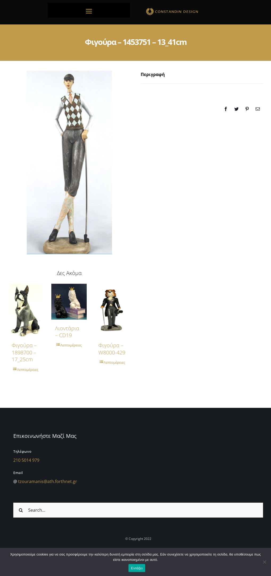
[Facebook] (225, 109)
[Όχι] (264, 562)
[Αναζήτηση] (20, 510)
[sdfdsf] (182, 9)
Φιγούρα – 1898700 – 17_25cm (24, 352)
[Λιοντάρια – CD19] (69, 302)
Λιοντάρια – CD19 (67, 332)
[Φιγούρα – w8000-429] (112, 310)
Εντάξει (137, 568)
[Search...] (138, 510)
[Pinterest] (247, 109)
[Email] (257, 109)
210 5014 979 (26, 460)
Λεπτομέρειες (27, 369)
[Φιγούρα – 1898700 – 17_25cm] (25, 310)
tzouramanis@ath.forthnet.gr (47, 481)
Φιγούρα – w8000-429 (111, 349)
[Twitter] (236, 109)
